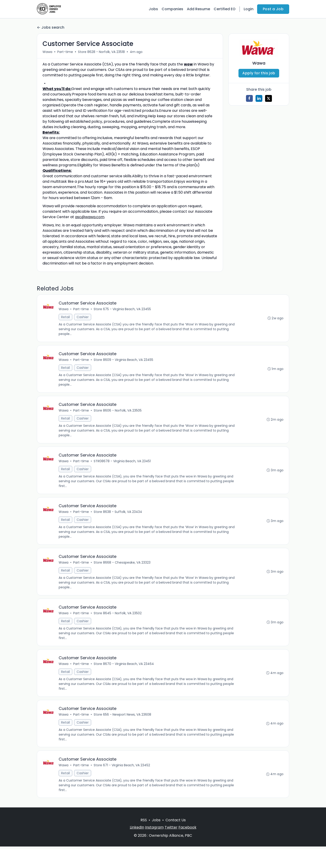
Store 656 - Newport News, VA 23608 (122, 716)
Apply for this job (258, 73)
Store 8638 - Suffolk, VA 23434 (118, 513)
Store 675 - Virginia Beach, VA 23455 (122, 309)
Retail (65, 317)
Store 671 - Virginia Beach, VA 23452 (122, 767)
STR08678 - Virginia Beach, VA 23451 (122, 462)
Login (248, 9)
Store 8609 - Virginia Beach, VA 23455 (123, 360)
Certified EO (225, 9)
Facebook (187, 829)
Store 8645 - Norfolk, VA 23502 (118, 614)
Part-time (65, 52)
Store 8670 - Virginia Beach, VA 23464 (124, 665)
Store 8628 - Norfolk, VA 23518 (101, 52)
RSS (143, 822)
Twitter (171, 829)
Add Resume (198, 9)
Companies (172, 9)
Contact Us (176, 822)
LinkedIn (137, 829)
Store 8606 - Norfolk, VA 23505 (118, 411)
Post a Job (273, 9)
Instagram (154, 829)
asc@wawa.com (89, 217)
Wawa (47, 52)
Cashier (83, 317)
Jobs (153, 9)
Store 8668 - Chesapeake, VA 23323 (122, 564)
